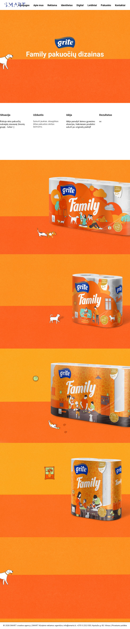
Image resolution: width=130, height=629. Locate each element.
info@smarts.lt (70, 625)
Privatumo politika (119, 625)
